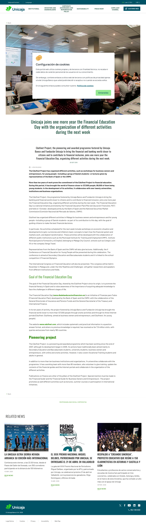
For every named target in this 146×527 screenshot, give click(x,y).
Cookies (22, 521)
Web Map (57, 521)
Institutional (33, 9)
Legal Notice (10, 521)
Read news (8, 475)
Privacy (33, 521)
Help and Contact (13, 2)
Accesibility (45, 521)
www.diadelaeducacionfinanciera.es (69, 295)
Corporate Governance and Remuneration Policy (66, 8)
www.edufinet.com (47, 324)
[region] (73, 76)
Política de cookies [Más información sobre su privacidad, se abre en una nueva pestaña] (85, 85)
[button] (8, 23)
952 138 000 (134, 510)
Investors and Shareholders (50, 9)
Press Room (99, 9)
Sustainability (83, 9)
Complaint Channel (115, 9)
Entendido (103, 93)
